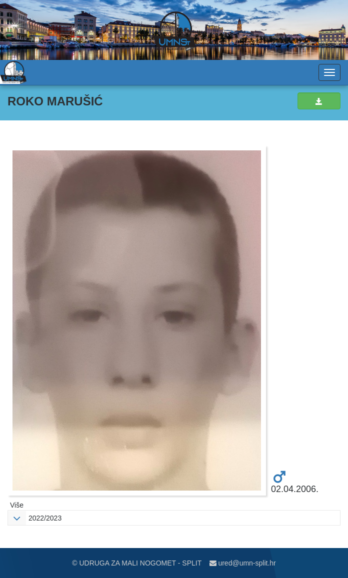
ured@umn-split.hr (243, 563)
